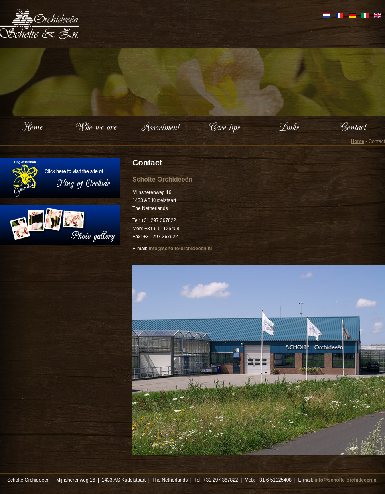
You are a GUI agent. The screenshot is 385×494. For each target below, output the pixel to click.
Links (289, 126)
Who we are (96, 126)
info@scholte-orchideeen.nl (180, 248)
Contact (353, 126)
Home (32, 126)
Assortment (160, 126)
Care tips (224, 126)
